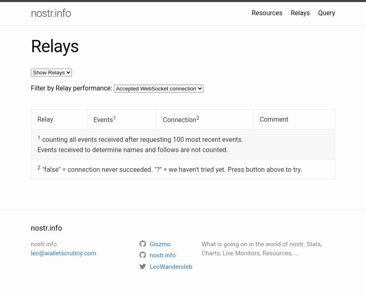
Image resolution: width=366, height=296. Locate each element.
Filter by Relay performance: (71, 88)
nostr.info (51, 13)
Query (326, 13)
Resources (267, 13)
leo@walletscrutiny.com (63, 253)
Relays (300, 13)
